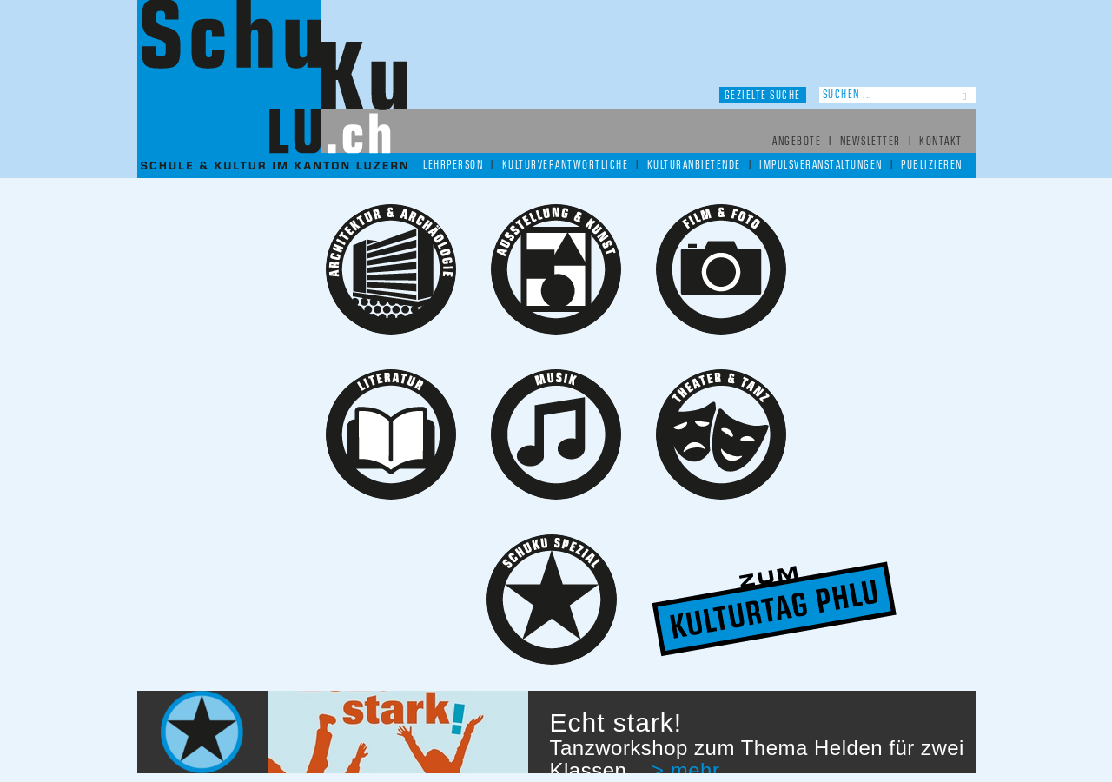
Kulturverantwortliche (565, 165)
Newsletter (870, 142)
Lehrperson (453, 165)
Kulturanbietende (694, 165)
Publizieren (932, 165)
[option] (556, 732)
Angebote (796, 142)
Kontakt (941, 142)
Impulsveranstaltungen (821, 165)
